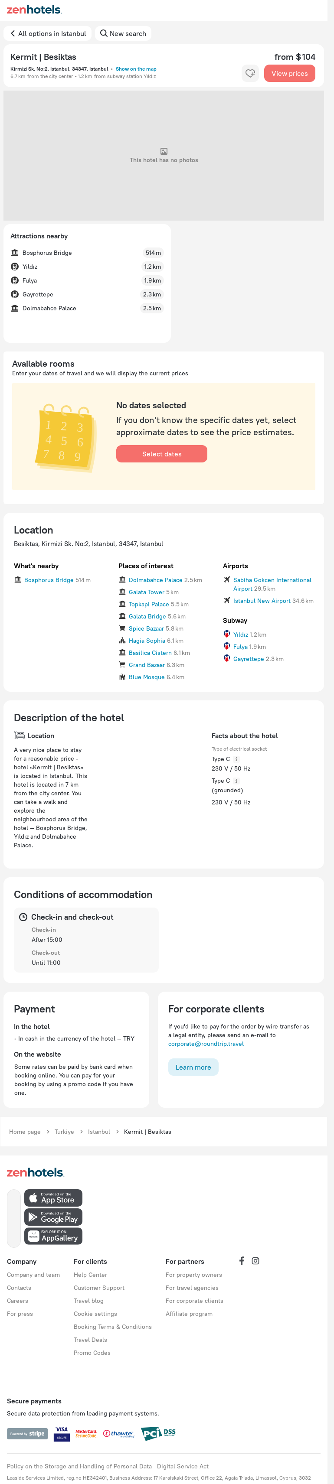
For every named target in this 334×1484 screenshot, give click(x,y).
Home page (25, 1132)
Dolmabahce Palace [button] (156, 580)
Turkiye (64, 1132)
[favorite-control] (250, 73)
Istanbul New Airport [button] (262, 601)
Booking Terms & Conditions (113, 1327)
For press (20, 1314)
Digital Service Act (183, 1466)
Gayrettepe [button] (248, 659)
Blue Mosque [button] (147, 677)
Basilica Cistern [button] (150, 653)
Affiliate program (189, 1314)
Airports (235, 565)
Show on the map (136, 68)
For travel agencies (192, 1288)
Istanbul (99, 1132)
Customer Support (99, 1288)
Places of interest (146, 565)
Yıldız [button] (240, 634)
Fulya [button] (240, 647)
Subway (235, 620)
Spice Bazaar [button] (146, 628)
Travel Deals (90, 1340)
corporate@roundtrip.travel (206, 1044)
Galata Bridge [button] (147, 616)
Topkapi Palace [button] (149, 604)
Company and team (33, 1275)
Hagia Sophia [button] (147, 640)
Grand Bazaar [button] (147, 665)
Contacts (19, 1288)
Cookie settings (95, 1314)
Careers (17, 1301)
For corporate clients (194, 1301)
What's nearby (36, 565)
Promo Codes (92, 1353)
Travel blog (89, 1301)
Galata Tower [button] (146, 592)
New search (128, 33)
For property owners (194, 1275)
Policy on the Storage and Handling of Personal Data (79, 1466)
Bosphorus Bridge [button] (49, 580)
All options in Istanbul (52, 33)
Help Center (90, 1275)
